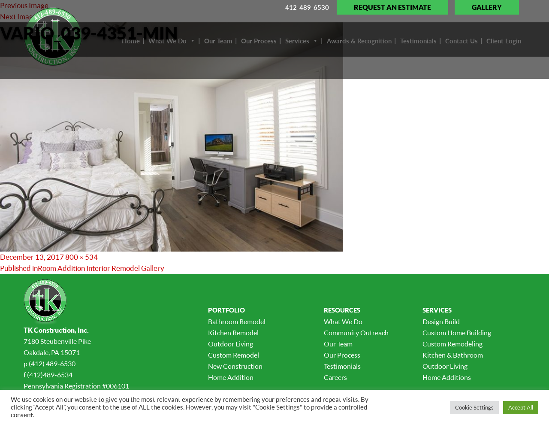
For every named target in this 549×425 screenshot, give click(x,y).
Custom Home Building (456, 332)
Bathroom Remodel (236, 321)
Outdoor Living (230, 344)
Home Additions (446, 377)
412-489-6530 (307, 7)
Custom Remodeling (452, 344)
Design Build (441, 321)
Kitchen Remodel (233, 332)
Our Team (338, 344)
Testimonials (342, 366)
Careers (335, 377)
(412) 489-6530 (52, 363)
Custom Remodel (233, 355)
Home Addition (230, 377)
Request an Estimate (392, 7)
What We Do (343, 321)
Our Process (342, 355)
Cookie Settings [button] (474, 407)
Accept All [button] (520, 407)
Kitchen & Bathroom (452, 355)
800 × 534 (81, 256)
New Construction (235, 366)
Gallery (487, 7)
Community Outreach (356, 332)
